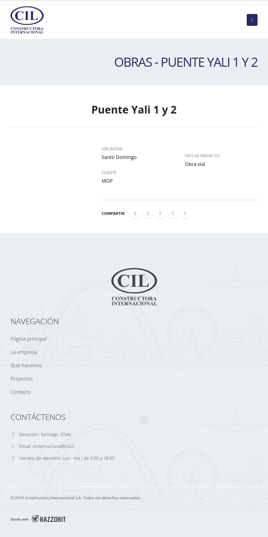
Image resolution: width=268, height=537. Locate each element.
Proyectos (21, 378)
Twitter (148, 213)
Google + (173, 213)
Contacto (20, 392)
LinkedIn (160, 213)
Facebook (135, 213)
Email (185, 213)
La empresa (23, 352)
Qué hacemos (26, 365)
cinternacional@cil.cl (53, 446)
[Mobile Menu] (252, 20)
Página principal (28, 338)
